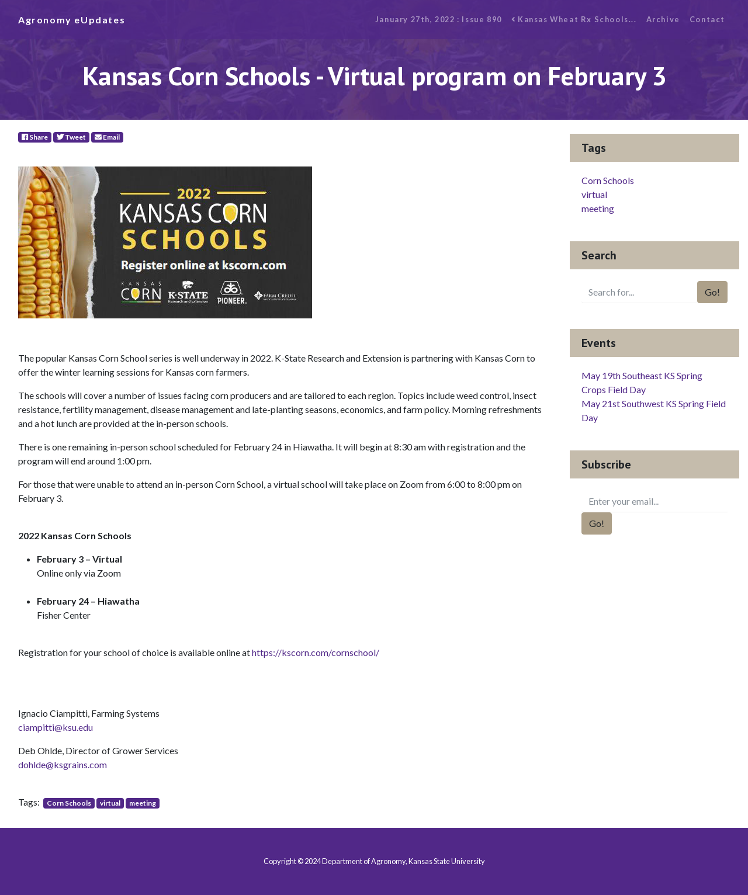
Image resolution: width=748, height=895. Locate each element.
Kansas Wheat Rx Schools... (574, 19)
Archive (663, 19)
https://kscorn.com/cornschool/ (315, 652)
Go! (712, 291)
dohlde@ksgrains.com (62, 764)
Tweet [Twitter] (71, 137)
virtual (110, 803)
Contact (707, 19)
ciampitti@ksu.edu (55, 727)
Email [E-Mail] (107, 137)
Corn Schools (69, 803)
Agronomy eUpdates (71, 19)
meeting (142, 803)
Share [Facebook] (35, 137)
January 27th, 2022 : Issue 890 (438, 19)
